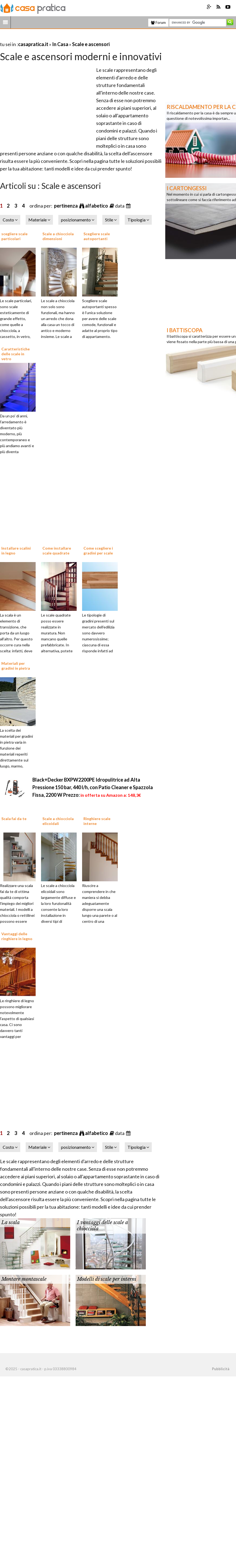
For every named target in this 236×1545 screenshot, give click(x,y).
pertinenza (66, 206)
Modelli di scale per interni (106, 1279)
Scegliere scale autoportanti (96, 236)
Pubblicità (220, 1369)
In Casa (60, 44)
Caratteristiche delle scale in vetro (15, 354)
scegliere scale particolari (14, 236)
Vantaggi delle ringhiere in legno (16, 936)
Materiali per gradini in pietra (15, 665)
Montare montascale (23, 1279)
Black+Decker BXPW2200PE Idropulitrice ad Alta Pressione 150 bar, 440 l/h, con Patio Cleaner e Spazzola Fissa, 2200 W (92, 787)
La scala (10, 1222)
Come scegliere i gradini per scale (98, 550)
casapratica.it (33, 44)
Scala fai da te (13, 818)
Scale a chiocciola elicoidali (58, 821)
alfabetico (97, 206)
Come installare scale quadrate (56, 550)
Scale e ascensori (91, 44)
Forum (158, 22)
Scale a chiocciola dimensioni (58, 236)
